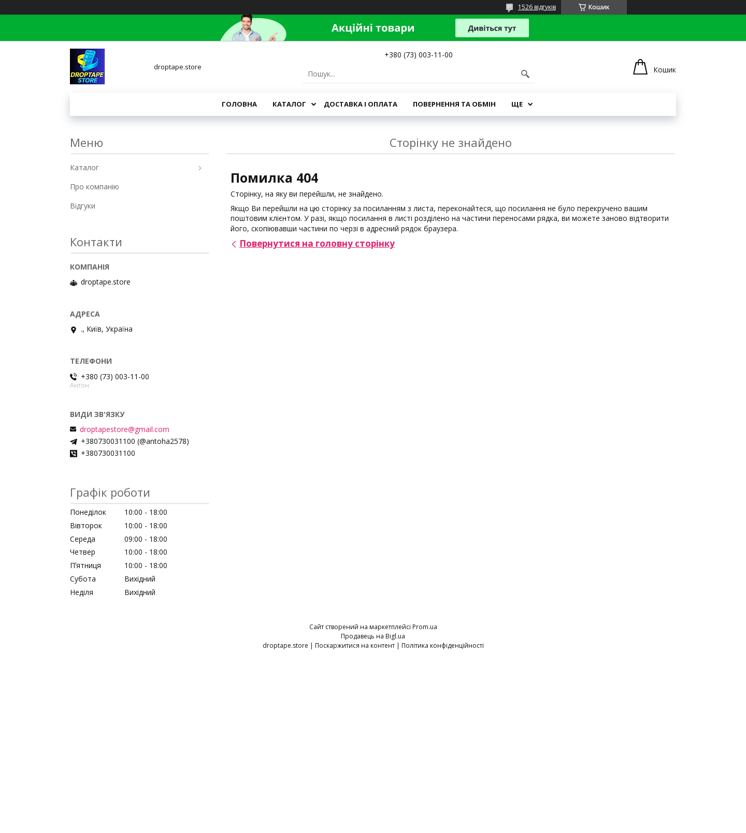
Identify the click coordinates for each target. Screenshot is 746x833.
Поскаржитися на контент (355, 645)
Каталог (289, 104)
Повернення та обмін (454, 104)
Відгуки (82, 206)
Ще (517, 104)
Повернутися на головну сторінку (317, 243)
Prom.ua (424, 626)
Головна (239, 104)
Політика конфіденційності (442, 645)
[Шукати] (525, 74)
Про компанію (94, 186)
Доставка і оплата (360, 104)
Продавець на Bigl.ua (373, 636)
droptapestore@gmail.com (124, 429)
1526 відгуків (537, 7)
